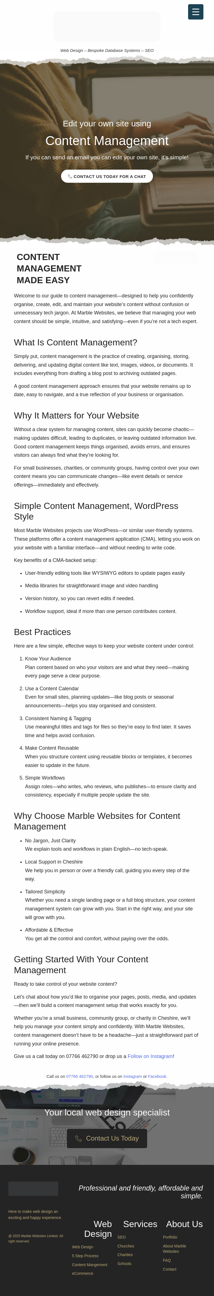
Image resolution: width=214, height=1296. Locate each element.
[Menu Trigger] (195, 12)
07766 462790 (79, 1076)
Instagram (132, 1076)
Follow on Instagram (150, 1056)
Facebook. (157, 1076)
